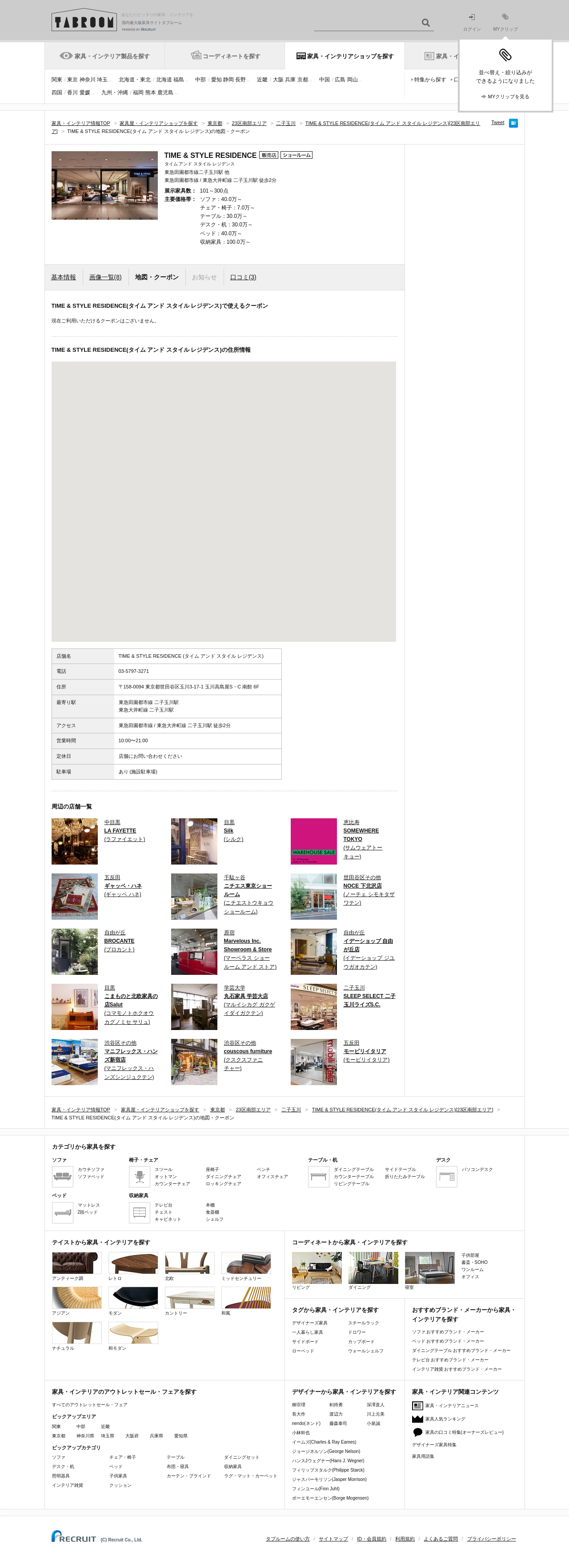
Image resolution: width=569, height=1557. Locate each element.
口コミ (243, 277)
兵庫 (290, 79)
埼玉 (102, 79)
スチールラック (363, 1322)
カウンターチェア (172, 1183)
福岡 (138, 92)
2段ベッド (88, 1212)
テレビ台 (163, 1205)
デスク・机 (63, 1466)
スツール (163, 1169)
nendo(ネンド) (306, 1423)
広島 (340, 79)
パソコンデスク (477, 1169)
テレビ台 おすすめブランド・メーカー (450, 1359)
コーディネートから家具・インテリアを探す (350, 1242)
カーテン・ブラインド (189, 1475)
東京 (72, 79)
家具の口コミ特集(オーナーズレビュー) (464, 1432)
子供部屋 (470, 1255)
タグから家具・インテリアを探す (335, 1310)
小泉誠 (373, 1423)
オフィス (470, 1276)
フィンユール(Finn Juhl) (316, 1488)
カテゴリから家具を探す (84, 1146)
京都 (302, 79)
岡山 (352, 79)
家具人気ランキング (445, 1418)
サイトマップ (333, 1538)
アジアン (77, 1301)
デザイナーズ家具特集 (434, 1444)
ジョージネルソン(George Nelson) (326, 1451)
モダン (133, 1301)
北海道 (164, 79)
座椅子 (212, 1169)
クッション (120, 1485)
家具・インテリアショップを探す (350, 56)
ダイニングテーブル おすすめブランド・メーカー (461, 1350)
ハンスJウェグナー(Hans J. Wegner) (328, 1460)
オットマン (166, 1176)
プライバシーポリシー (491, 1538)
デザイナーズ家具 (310, 1322)
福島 (178, 79)
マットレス (89, 1205)
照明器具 (61, 1475)
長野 (240, 79)
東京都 (58, 1435)
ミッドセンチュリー (246, 1266)
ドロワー (357, 1332)
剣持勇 (336, 1404)
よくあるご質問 (441, 1538)
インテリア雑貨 (67, 1485)
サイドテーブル (400, 1169)
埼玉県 (107, 1435)
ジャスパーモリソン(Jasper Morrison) (329, 1479)
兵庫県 (156, 1435)
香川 (72, 92)
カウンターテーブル (354, 1176)
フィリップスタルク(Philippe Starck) (328, 1470)
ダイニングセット (242, 1457)
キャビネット (168, 1219)
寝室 (430, 1271)
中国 (324, 79)
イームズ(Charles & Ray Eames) (324, 1442)
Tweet (497, 122)
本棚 (210, 1205)
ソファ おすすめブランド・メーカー (448, 1331)
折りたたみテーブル (405, 1176)
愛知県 (181, 1435)
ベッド (116, 1466)
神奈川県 (85, 1435)
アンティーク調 (77, 1266)
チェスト (163, 1212)
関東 (57, 79)
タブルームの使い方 (288, 1538)
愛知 (216, 79)
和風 (246, 1301)
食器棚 (212, 1212)
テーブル (175, 1457)
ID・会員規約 (371, 1538)
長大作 (298, 1414)
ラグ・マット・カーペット (250, 1475)
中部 (200, 79)
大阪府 (132, 1435)
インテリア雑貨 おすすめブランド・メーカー (457, 1369)
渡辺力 (336, 1414)
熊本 (150, 92)
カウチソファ (91, 1169)
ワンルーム (472, 1269)
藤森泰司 (338, 1423)
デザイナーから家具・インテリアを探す (344, 1391)
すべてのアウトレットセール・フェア (90, 1404)
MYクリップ (505, 22)
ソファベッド (91, 1176)
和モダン (133, 1336)
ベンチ (263, 1169)
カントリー (190, 1301)
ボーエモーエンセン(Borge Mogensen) (330, 1498)
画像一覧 (105, 277)
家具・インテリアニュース (452, 1405)
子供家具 (118, 1475)
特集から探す (430, 79)
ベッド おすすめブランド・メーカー (448, 1341)
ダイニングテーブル (354, 1169)
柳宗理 (298, 1404)
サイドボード (305, 1341)
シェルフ (215, 1219)
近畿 (262, 79)
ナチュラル (77, 1336)
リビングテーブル (351, 1183)
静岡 (228, 79)
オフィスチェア (272, 1176)
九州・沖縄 (114, 92)
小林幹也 (301, 1432)
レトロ (133, 1266)
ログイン (472, 23)
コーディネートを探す (231, 56)
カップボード (361, 1341)
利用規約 (405, 1538)
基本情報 (63, 277)
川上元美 (376, 1414)
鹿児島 (165, 92)
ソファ (58, 1457)
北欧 (190, 1266)
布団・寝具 (178, 1466)
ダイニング (373, 1271)
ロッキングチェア (223, 1183)
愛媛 (85, 92)
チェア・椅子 (122, 1457)
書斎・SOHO (474, 1262)
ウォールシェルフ (366, 1350)
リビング (317, 1271)
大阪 (278, 79)
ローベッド (303, 1350)
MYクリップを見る (509, 96)
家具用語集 (423, 1456)
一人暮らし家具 (307, 1332)
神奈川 (88, 79)
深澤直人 (376, 1404)
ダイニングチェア (223, 1176)
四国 (57, 92)
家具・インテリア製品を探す (112, 56)
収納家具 (233, 1466)
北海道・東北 (135, 79)
